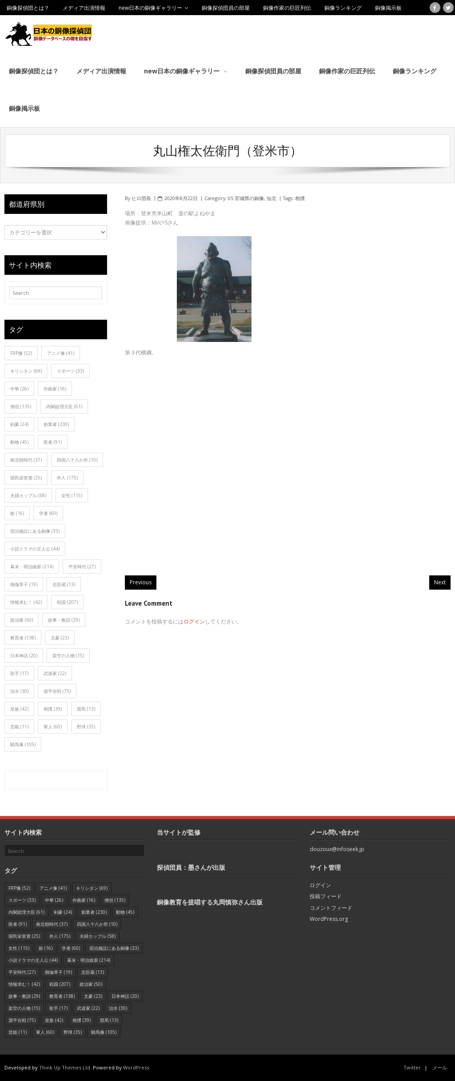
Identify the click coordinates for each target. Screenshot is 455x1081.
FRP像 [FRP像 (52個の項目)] (21, 353)
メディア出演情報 (84, 8)
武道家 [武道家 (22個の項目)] (55, 673)
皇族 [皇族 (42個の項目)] (19, 709)
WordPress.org (329, 919)
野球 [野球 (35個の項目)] (86, 726)
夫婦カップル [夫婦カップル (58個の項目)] (28, 495)
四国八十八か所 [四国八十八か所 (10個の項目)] (77, 460)
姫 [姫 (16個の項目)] (17, 513)
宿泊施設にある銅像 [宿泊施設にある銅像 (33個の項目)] (35, 531)
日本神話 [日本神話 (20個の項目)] (23, 655)
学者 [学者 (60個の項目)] (48, 513)
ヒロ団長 (141, 198)
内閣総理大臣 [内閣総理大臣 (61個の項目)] (64, 406)
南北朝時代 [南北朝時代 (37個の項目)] (26, 460)
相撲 (300, 198)
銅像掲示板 (388, 8)
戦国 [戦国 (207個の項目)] (67, 602)
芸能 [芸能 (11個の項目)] (19, 726)
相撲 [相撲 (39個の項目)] (53, 709)
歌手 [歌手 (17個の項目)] (19, 673)
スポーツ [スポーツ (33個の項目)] (70, 371)
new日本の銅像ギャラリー (150, 8)
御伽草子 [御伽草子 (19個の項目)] (23, 584)
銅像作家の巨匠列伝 (287, 8)
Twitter (412, 1067)
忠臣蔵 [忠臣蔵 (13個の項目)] (63, 584)
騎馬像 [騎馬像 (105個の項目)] (23, 744)
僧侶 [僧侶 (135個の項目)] (20, 406)
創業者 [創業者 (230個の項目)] (56, 424)
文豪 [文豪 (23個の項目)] (60, 638)
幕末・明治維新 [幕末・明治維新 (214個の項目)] (31, 566)
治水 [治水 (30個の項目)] (19, 691)
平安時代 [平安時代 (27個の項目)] (82, 566)
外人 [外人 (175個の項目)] (67, 477)
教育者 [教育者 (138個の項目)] (23, 638)
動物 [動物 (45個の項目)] (19, 442)
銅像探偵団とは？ (28, 8)
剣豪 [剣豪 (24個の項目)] (19, 424)
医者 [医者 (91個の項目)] (53, 442)
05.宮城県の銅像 (246, 198)
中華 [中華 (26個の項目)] (19, 389)
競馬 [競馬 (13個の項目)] (86, 709)
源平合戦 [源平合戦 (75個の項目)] (57, 691)
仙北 (271, 198)
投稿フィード (326, 896)
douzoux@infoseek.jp (337, 849)
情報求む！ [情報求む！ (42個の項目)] (26, 602)
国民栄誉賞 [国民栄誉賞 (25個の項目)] (26, 477)
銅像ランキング (343, 8)
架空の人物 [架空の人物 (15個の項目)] (68, 655)
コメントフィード (331, 908)
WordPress (136, 1067)
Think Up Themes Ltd (64, 1067)
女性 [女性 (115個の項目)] (71, 495)
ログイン (194, 621)
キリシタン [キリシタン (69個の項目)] (26, 371)
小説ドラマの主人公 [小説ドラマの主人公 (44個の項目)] (35, 549)
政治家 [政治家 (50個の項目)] (21, 620)
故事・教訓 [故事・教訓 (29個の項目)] (64, 620)
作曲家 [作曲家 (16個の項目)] (55, 389)
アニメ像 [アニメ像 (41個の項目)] (60, 353)
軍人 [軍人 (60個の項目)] (53, 726)
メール (439, 1067)
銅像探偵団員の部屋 (226, 8)
